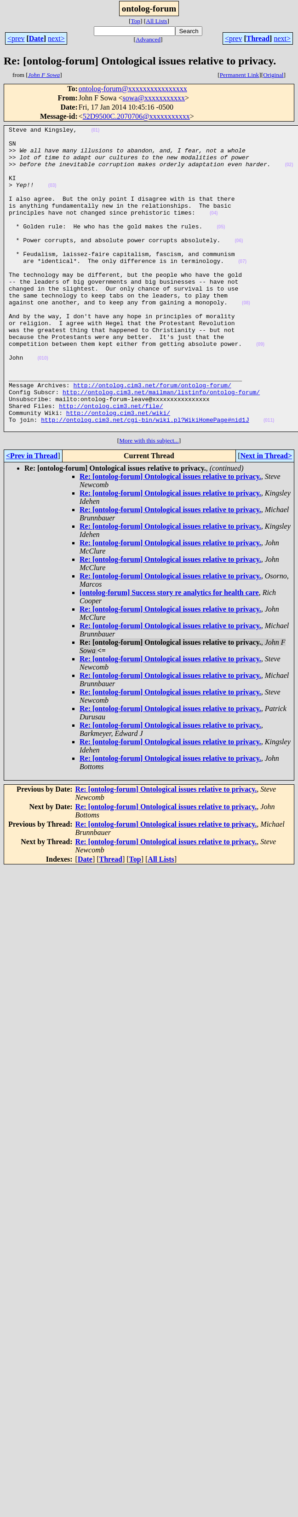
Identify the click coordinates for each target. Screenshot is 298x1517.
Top (135, 21)
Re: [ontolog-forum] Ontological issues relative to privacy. (170, 537)
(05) (221, 247)
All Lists (156, 21)
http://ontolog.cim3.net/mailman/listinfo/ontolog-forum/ (161, 446)
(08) (246, 338)
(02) (289, 172)
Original (273, 74)
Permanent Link (239, 74)
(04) (214, 230)
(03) (52, 197)
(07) (242, 289)
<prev (15, 38)
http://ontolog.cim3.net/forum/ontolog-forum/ (152, 437)
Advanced (148, 39)
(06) (239, 264)
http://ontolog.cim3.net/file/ (111, 462)
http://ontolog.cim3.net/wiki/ (118, 471)
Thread (257, 38)
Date (36, 38)
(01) (95, 131)
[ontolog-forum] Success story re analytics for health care (169, 653)
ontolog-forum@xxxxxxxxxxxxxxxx (133, 89)
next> (56, 38)
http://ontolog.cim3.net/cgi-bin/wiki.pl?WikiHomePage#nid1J (145, 479)
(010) (42, 405)
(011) (269, 479)
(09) (260, 388)
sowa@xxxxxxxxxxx (153, 98)
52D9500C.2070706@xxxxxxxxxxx (136, 116)
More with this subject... (149, 501)
